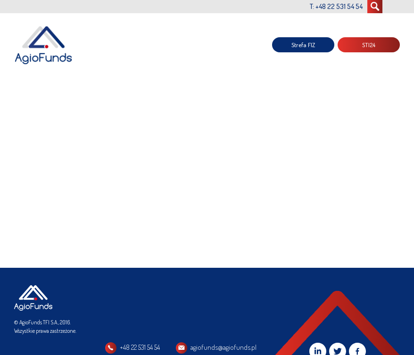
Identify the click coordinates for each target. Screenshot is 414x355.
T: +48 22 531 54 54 (336, 6)
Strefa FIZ (303, 45)
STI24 (368, 45)
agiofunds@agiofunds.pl (223, 347)
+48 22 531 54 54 (140, 347)
